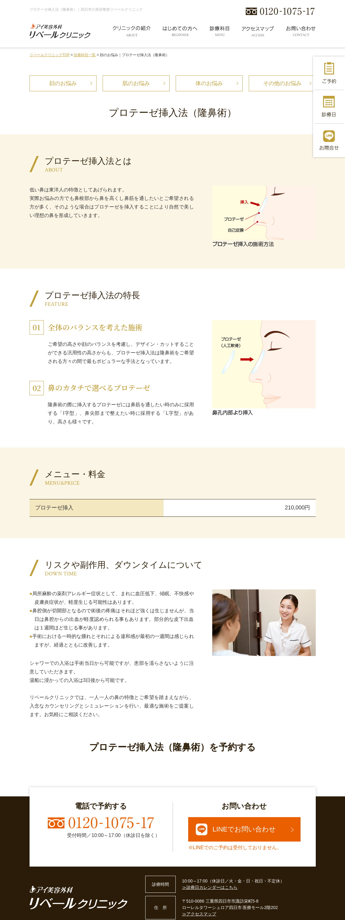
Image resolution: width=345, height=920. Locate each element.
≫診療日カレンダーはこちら (210, 861)
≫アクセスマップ (199, 888)
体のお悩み (209, 83)
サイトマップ (91, 913)
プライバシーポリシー (51, 913)
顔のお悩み (63, 83)
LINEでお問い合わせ (236, 804)
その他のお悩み (282, 83)
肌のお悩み (136, 83)
